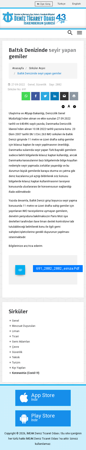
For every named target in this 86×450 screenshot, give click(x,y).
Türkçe (61, 3)
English (76, 3)
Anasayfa (18, 68)
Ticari (14, 336)
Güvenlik (15, 352)
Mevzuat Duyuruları (22, 325)
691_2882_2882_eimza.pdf (57, 268)
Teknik (14, 357)
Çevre (14, 346)
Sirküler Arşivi (37, 68)
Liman (14, 331)
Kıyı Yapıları (17, 367)
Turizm (14, 362)
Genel (14, 320)
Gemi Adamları (19, 341)
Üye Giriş (43, 4)
